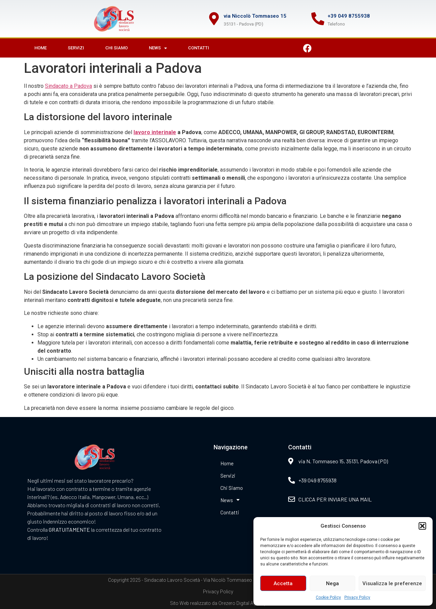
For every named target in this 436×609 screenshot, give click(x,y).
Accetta (283, 583)
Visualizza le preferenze (392, 583)
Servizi (76, 47)
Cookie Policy (328, 597)
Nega (332, 583)
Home (40, 47)
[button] (422, 526)
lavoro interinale (155, 132)
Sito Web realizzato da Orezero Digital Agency (218, 603)
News (158, 48)
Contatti (198, 47)
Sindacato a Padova (68, 86)
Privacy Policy (357, 597)
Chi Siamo (116, 47)
